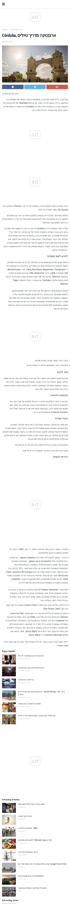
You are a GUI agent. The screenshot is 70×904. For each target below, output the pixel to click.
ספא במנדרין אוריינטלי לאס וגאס (31, 628)
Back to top (35, 892)
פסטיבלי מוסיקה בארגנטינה (29, 527)
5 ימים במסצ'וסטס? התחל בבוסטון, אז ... (34, 764)
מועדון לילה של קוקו (26, 789)
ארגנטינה (5, 30)
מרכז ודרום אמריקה (16, 30)
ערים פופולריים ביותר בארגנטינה (31, 491)
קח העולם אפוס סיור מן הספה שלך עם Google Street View (42, 688)
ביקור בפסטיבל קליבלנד (28, 676)
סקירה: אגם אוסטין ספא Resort (30, 700)
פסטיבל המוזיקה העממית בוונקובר (32, 712)
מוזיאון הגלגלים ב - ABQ (28, 652)
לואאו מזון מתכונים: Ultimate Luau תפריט (35, 664)
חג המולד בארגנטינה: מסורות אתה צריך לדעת (36, 539)
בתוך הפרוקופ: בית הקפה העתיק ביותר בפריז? (37, 741)
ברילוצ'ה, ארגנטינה (26, 503)
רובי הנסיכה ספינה (25, 753)
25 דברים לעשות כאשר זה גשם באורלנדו (34, 729)
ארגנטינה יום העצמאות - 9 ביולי (30, 479)
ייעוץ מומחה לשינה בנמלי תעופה (31, 777)
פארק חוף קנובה (25, 640)
